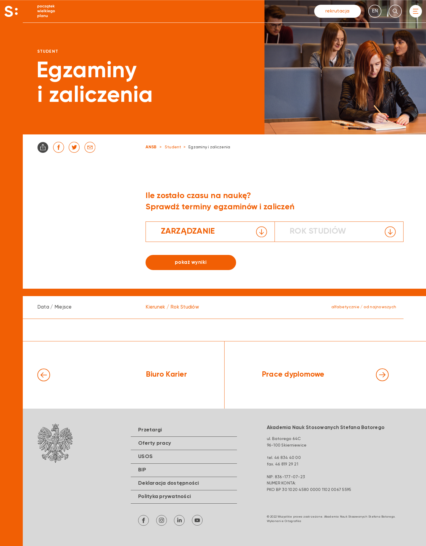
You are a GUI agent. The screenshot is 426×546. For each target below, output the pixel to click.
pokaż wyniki (191, 262)
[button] (210, 231)
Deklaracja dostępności (168, 483)
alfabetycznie (345, 307)
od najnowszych (380, 307)
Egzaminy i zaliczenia (209, 147)
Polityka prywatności (164, 496)
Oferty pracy (154, 443)
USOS (145, 456)
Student (173, 147)
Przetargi (150, 430)
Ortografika (293, 521)
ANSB (151, 147)
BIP (142, 470)
